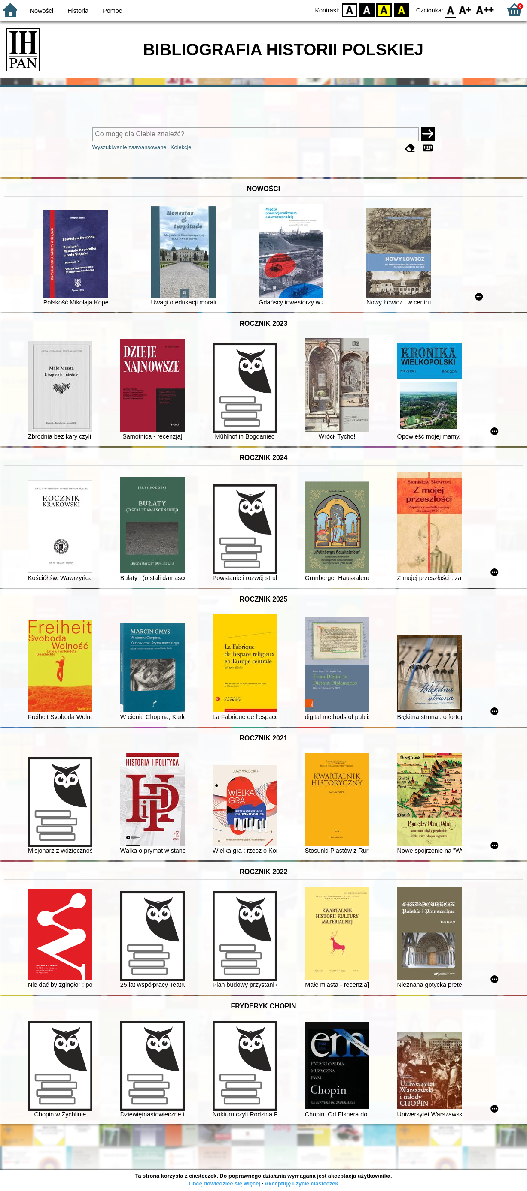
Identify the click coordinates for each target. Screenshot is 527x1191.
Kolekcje (181, 147)
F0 (450, 9)
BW (366, 9)
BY (401, 9)
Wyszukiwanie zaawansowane (129, 147)
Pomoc (112, 10)
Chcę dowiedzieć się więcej (224, 1183)
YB (384, 9)
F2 (485, 9)
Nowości (41, 10)
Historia (77, 10)
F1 (465, 9)
